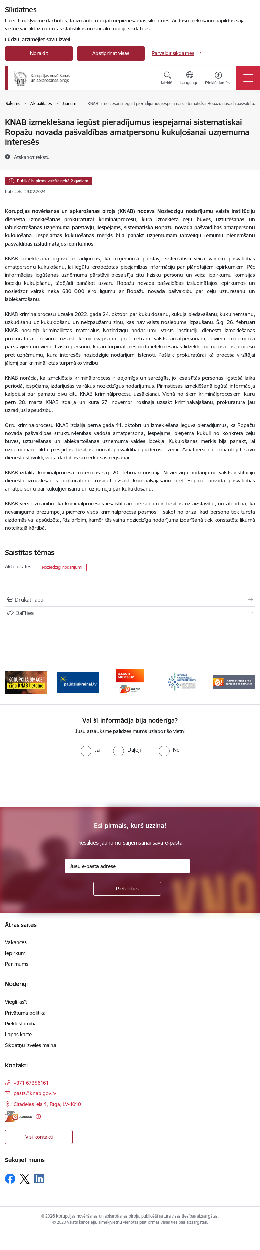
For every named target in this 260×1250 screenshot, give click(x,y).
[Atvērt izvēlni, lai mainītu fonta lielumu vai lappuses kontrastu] (218, 79)
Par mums (16, 964)
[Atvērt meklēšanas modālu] (167, 79)
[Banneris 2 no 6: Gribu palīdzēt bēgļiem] (78, 682)
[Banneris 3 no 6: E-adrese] (130, 682)
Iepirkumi (15, 953)
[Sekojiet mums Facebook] (10, 1179)
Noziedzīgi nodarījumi (62, 567)
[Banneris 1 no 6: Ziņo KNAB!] (26, 682)
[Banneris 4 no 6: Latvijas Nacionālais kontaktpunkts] (182, 682)
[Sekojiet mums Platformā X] (25, 1179)
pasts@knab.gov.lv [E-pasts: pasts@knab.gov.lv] (35, 1093)
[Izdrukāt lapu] (130, 599)
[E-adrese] (18, 1116)
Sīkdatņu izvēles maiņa (30, 1045)
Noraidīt (39, 53)
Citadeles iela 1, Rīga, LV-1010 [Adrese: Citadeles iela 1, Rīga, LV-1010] (47, 1104)
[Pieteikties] (127, 889)
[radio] (90, 750)
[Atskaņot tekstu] (32, 157)
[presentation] (56, 782)
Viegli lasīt (16, 1002)
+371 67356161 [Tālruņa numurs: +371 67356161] (31, 1082)
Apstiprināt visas (110, 53)
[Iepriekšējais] (13, 682)
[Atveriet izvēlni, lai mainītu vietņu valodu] (189, 79)
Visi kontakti (39, 1137)
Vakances (16, 942)
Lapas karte (18, 1034)
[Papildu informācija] (38, 1116)
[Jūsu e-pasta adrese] (127, 866)
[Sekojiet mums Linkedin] (39, 1179)
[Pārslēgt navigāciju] (248, 78)
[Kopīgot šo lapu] (130, 613)
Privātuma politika (25, 1012)
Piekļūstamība (21, 1023)
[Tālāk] (247, 682)
